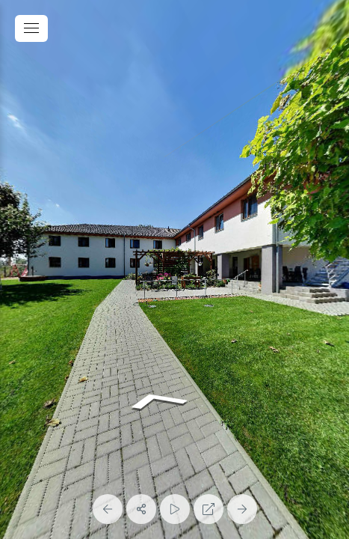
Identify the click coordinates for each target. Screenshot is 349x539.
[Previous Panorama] (108, 509)
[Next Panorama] (242, 509)
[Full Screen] (208, 509)
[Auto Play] (175, 509)
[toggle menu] (31, 28)
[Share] (141, 509)
